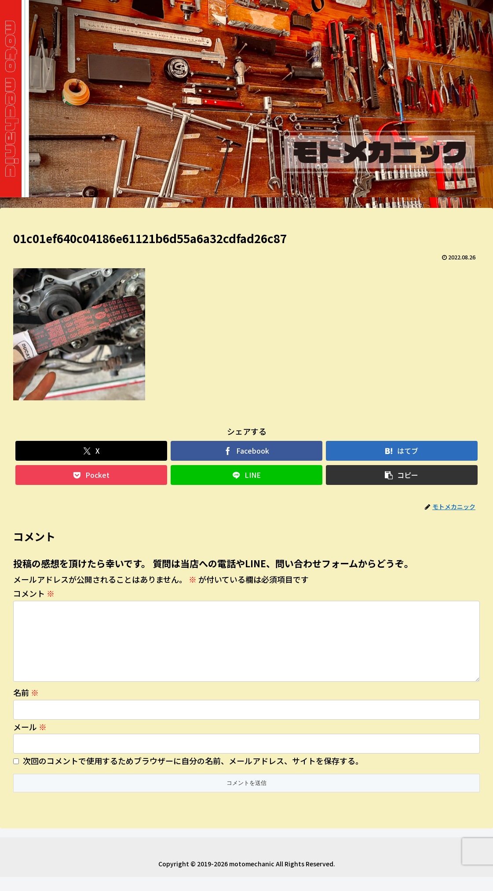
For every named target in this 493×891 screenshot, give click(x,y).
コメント (34, 593)
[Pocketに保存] (91, 475)
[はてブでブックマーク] (402, 451)
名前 (26, 706)
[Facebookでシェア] (246, 451)
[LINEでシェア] (246, 475)
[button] (402, 475)
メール (30, 741)
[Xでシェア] (91, 451)
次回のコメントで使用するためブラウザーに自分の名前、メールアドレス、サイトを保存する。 (193, 774)
